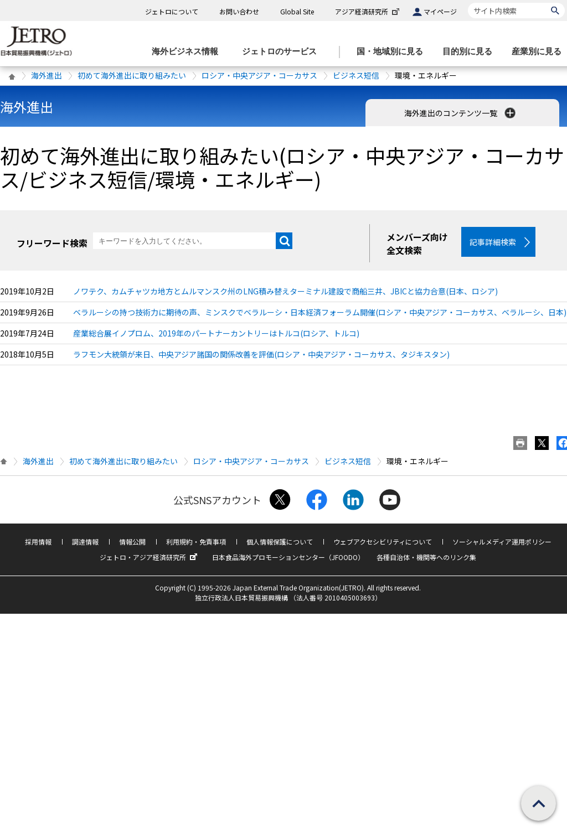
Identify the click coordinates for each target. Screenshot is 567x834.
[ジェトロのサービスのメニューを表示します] (282, 51)
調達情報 (85, 541)
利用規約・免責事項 (196, 541)
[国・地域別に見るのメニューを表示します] (393, 51)
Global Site (297, 11)
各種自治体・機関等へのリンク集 (426, 557)
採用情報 (38, 541)
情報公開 (132, 541)
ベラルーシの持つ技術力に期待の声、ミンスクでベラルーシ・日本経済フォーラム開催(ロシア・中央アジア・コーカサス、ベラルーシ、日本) (319, 312)
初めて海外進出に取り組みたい (132, 75)
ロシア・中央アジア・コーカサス (259, 75)
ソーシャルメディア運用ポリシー (501, 541)
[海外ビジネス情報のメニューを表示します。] (188, 51)
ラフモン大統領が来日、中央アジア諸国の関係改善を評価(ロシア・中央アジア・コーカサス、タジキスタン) (261, 354)
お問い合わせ (239, 11)
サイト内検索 (467, 2)
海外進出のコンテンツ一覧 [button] (461, 112)
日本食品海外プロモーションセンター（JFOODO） (288, 557)
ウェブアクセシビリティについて (382, 541)
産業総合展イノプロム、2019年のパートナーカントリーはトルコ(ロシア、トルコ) (216, 333)
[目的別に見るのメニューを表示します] (470, 51)
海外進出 (46, 75)
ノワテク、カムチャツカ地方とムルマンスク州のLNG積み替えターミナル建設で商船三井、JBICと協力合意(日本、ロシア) (285, 291)
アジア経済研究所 (368, 11)
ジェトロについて (171, 11)
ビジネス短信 (356, 75)
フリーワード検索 (52, 243)
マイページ (440, 11)
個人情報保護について (279, 541)
